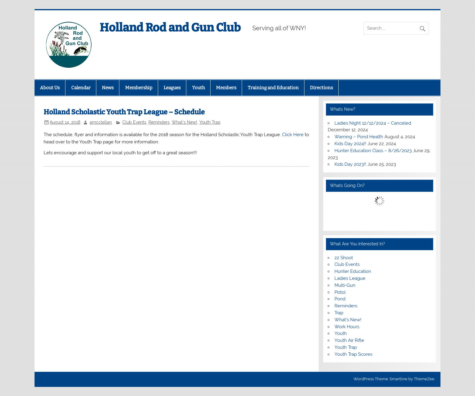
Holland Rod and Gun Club (170, 27)
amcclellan (101, 122)
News (108, 87)
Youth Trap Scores (353, 354)
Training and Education (273, 87)
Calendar (81, 87)
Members (226, 87)
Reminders (159, 122)
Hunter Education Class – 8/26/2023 (373, 150)
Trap (338, 313)
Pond (339, 299)
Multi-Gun (344, 285)
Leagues (172, 87)
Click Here (293, 134)
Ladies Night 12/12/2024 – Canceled (372, 123)
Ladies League (349, 278)
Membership (138, 87)
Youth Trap (210, 122)
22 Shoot (343, 257)
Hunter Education (352, 271)
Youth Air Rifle (349, 340)
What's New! (184, 122)
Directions (321, 87)
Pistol (340, 292)
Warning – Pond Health (358, 136)
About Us (50, 87)
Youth (198, 87)
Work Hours (346, 326)
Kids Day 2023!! (350, 164)
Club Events (134, 122)
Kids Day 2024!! (350, 143)
